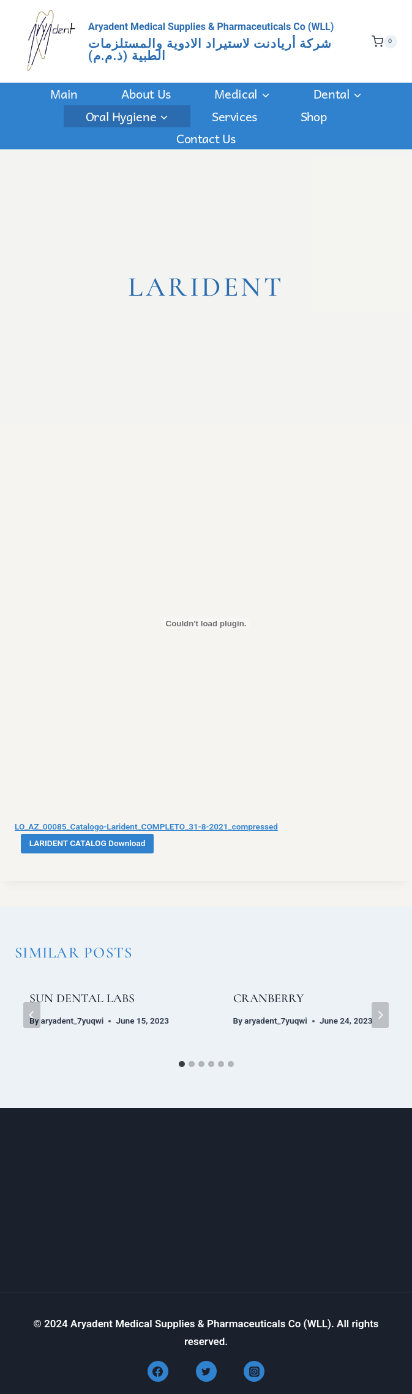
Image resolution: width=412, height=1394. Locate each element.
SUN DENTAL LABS (82, 998)
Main (64, 93)
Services (234, 116)
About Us (146, 93)
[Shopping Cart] (381, 41)
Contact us (206, 138)
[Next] (380, 1015)
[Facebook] (158, 1371)
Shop (313, 116)
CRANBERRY (268, 998)
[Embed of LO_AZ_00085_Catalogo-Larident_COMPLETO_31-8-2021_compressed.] (206, 623)
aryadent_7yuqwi (72, 1020)
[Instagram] (254, 1371)
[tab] (182, 1064)
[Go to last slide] (31, 1015)
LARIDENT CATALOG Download (87, 843)
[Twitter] (206, 1371)
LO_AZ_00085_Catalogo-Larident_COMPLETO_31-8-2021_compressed (146, 826)
